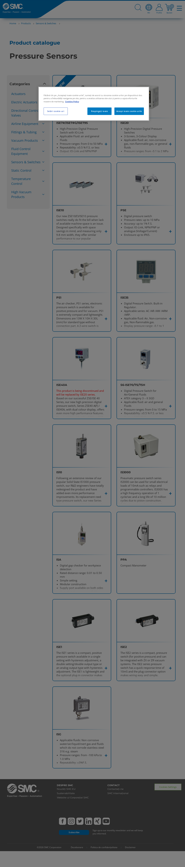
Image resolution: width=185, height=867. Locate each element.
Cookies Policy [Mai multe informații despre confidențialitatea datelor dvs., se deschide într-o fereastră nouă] (72, 101)
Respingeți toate (99, 111)
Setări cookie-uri (55, 111)
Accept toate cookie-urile (129, 111)
